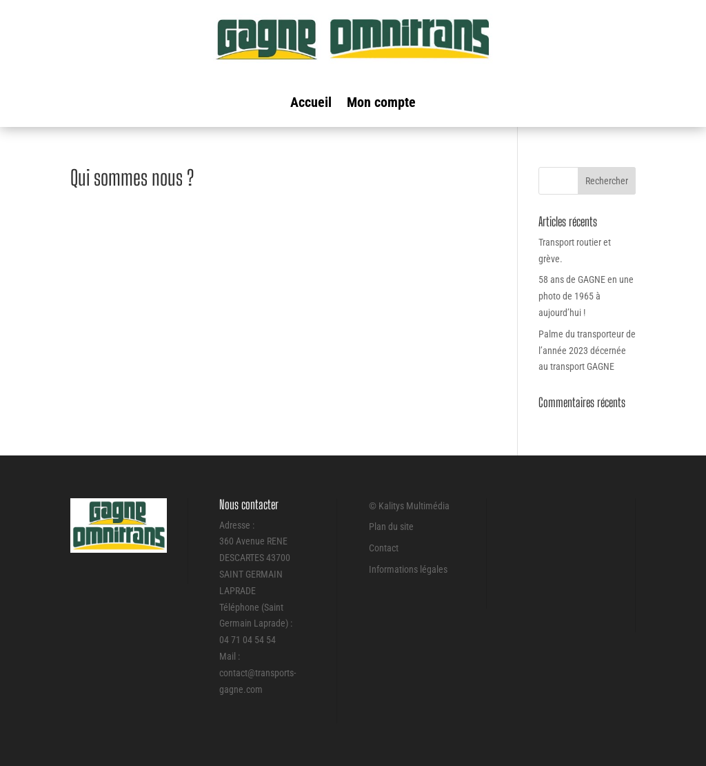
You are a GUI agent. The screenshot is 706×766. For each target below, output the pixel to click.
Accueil (311, 103)
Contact (384, 547)
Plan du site (391, 526)
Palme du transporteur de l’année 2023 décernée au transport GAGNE (587, 350)
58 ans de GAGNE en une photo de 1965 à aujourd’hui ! (586, 296)
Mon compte (381, 103)
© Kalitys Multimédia (409, 505)
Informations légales (408, 569)
